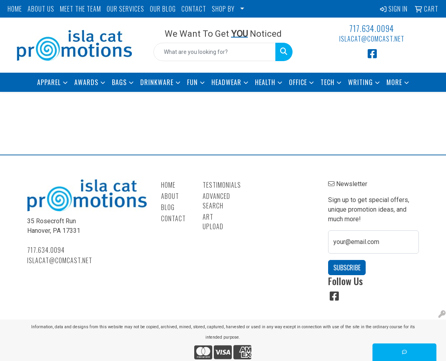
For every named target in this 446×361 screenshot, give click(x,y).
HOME (15, 9)
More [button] (394, 82)
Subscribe (346, 267)
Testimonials (219, 185)
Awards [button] (86, 82)
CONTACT (193, 9)
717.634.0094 (371, 28)
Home (168, 185)
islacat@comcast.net (371, 39)
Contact (173, 218)
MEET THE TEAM (80, 9)
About (170, 196)
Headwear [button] (226, 82)
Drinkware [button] (156, 82)
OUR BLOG (163, 9)
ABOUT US (41, 9)
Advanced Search (216, 200)
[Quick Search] (214, 52)
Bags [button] (119, 82)
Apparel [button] (49, 82)
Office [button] (298, 82)
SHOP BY (223, 9)
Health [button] (265, 82)
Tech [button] (327, 82)
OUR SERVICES (125, 9)
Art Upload (213, 221)
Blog (168, 207)
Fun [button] (192, 82)
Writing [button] (360, 82)
